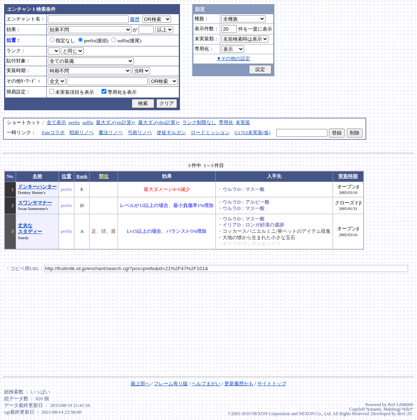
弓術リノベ (140, 132)
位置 (66, 176)
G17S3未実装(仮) (252, 132)
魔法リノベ (111, 132)
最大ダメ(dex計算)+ (159, 122)
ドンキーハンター (37, 186)
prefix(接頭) (93, 40)
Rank (81, 176)
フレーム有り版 (171, 383)
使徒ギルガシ (171, 132)
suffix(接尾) (126, 40)
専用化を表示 (119, 92)
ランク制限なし (199, 122)
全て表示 (56, 122)
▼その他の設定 (233, 58)
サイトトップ (271, 383)
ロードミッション (210, 132)
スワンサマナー (35, 203)
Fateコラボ (53, 132)
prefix (74, 122)
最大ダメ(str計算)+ (116, 122)
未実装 (243, 122)
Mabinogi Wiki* (398, 409)
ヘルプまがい (206, 383)
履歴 (135, 19)
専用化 (226, 122)
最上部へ (140, 383)
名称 (37, 176)
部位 (104, 176)
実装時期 (348, 176)
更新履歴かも (238, 383)
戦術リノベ (81, 132)
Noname (373, 409)
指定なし (62, 40)
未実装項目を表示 (71, 92)
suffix (88, 122)
